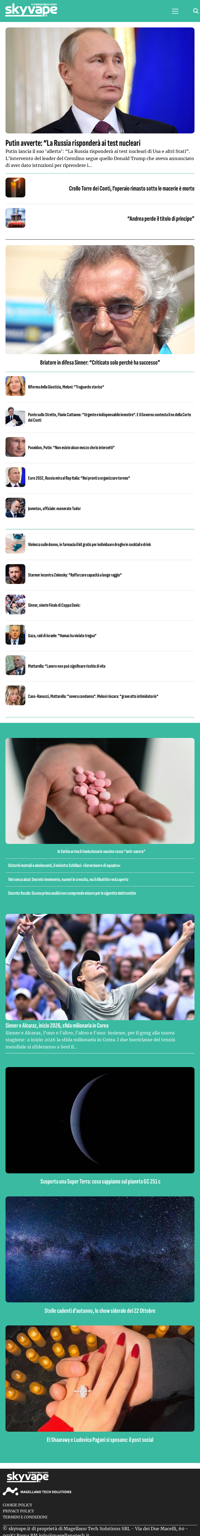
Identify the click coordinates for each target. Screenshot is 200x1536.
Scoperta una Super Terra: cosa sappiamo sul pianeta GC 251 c (100, 1181)
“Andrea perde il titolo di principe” (160, 219)
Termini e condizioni (25, 1517)
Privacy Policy (18, 1511)
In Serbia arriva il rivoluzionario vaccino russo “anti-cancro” (101, 851)
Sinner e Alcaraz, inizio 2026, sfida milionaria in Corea (57, 1025)
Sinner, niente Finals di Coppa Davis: (54, 605)
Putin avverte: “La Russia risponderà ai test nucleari (73, 143)
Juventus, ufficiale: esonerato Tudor (54, 508)
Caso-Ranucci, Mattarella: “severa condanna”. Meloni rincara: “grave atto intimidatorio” (93, 696)
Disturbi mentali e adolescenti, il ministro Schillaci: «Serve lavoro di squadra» (64, 865)
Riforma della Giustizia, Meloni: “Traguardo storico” (66, 387)
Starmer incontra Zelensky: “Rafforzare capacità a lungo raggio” (75, 575)
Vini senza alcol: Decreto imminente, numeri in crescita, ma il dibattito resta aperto (68, 879)
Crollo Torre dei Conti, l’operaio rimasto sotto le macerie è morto (131, 188)
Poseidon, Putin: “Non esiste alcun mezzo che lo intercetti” (71, 448)
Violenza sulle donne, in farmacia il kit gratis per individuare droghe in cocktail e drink (89, 544)
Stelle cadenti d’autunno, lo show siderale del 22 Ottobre (100, 1311)
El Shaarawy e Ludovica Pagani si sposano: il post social (100, 1440)
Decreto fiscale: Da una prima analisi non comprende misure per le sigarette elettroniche (72, 893)
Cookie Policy (17, 1505)
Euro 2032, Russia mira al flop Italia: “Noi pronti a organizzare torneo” (79, 478)
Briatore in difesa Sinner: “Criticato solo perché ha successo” (100, 362)
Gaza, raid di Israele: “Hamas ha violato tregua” (62, 636)
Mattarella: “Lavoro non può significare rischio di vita (66, 666)
